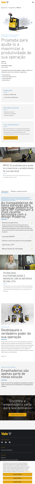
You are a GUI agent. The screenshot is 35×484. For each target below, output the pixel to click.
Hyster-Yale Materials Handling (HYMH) (9, 459)
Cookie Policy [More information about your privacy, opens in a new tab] (27, 472)
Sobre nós (3, 457)
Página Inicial (4, 7)
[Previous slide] (3, 22)
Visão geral (4, 191)
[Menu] (33, 2)
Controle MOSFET (8, 236)
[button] (16, 31)
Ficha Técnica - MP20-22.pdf (10, 97)
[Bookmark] (33, 35)
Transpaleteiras (11, 7)
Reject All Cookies (17, 478)
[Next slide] (31, 22)
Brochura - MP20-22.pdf (9, 94)
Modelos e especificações (19, 191)
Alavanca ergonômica (10, 223)
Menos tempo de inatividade (12, 249)
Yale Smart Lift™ (8, 245)
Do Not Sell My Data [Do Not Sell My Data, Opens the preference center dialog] (17, 475)
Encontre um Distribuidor (6, 450)
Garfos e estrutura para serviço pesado (16, 241)
